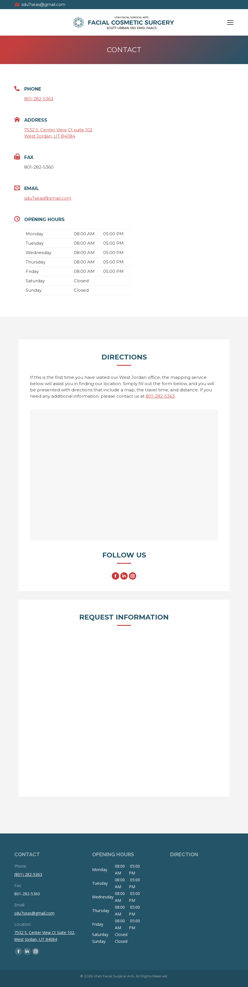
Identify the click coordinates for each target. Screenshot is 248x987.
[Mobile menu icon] (230, 22)
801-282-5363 (38, 98)
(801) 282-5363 (28, 874)
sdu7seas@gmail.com (39, 4)
